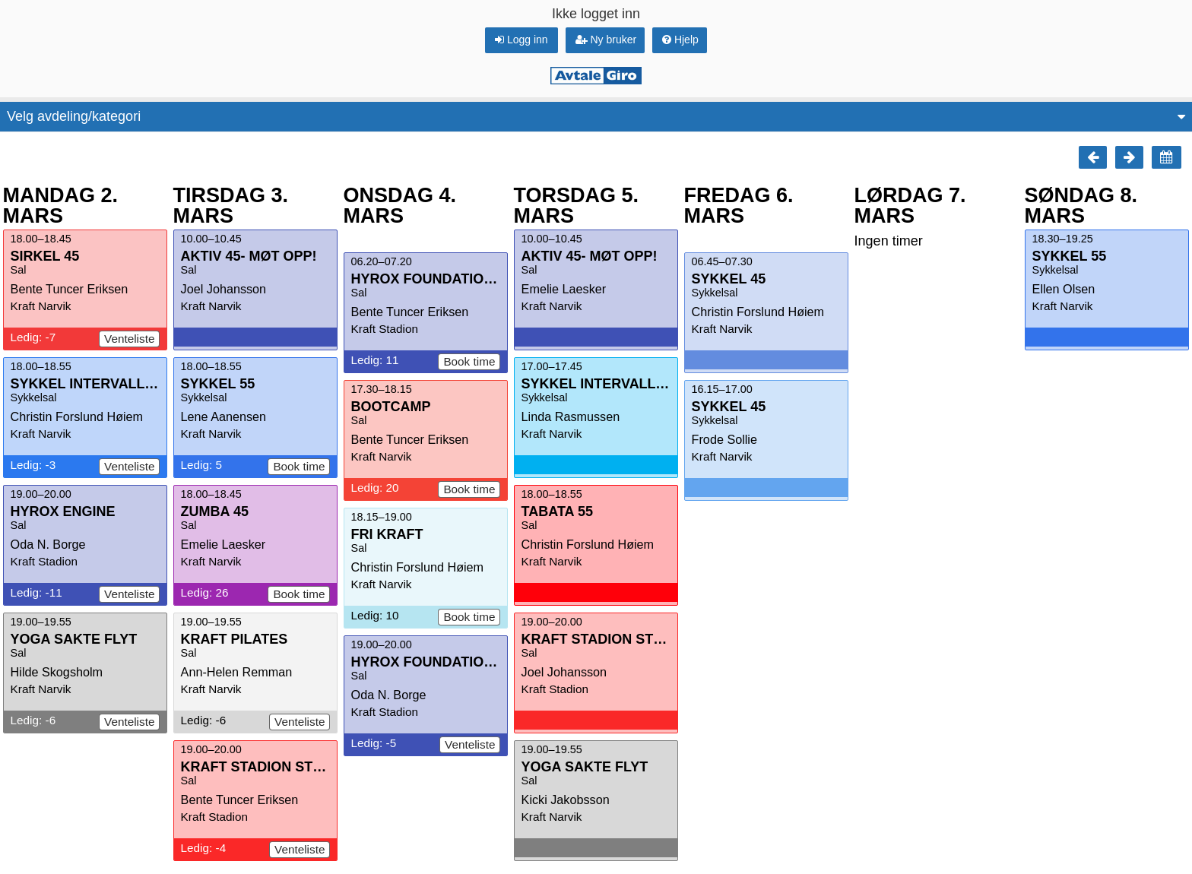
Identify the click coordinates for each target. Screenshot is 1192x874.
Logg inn (521, 39)
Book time (299, 466)
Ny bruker (606, 39)
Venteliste (129, 338)
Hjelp (680, 39)
